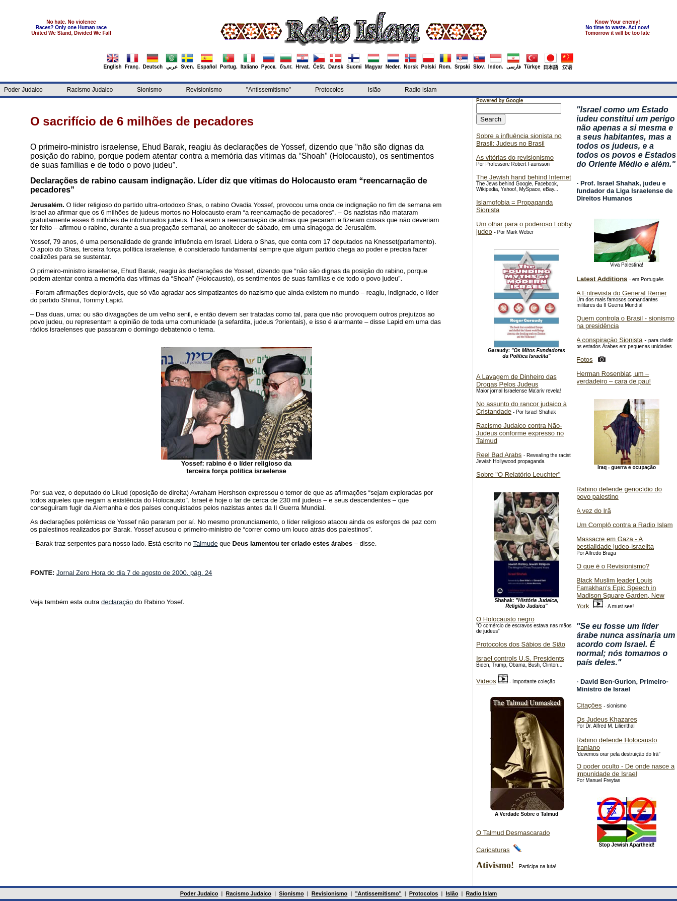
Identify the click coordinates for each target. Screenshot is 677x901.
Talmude (205, 543)
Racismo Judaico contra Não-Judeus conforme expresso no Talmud (520, 433)
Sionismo (149, 89)
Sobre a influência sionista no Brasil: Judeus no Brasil (519, 139)
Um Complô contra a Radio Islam (624, 525)
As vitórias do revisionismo (515, 157)
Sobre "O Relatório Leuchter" (518, 474)
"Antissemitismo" (268, 89)
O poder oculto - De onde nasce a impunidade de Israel (625, 770)
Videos (486, 681)
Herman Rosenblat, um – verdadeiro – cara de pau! (613, 377)
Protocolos (329, 89)
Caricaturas (492, 850)
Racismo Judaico (90, 89)
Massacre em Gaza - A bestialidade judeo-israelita (615, 542)
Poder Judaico (23, 89)
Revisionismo (203, 89)
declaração (117, 602)
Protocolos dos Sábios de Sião (520, 644)
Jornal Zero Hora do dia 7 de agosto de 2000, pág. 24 (134, 572)
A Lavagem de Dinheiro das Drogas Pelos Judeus (516, 380)
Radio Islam (420, 89)
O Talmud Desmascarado (513, 832)
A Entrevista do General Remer (621, 293)
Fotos (584, 359)
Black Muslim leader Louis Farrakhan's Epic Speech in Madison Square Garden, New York (620, 593)
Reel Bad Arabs (498, 455)
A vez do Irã (593, 510)
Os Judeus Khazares (606, 719)
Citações (589, 705)
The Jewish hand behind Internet (523, 177)
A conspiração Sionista (609, 340)
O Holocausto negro (505, 619)
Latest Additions (601, 279)
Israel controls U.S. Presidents (520, 658)
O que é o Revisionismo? (612, 566)
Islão (374, 89)
